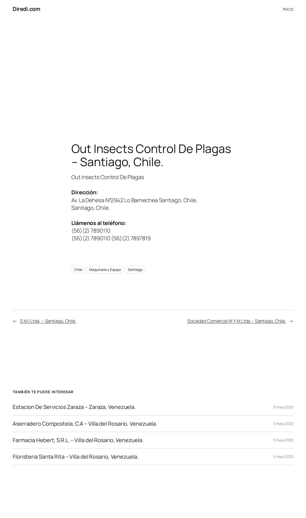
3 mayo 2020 (283, 407)
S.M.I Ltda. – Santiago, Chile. (48, 321)
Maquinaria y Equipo (105, 269)
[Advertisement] (153, 71)
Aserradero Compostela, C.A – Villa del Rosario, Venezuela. (85, 424)
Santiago (135, 269)
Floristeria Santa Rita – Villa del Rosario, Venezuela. (75, 457)
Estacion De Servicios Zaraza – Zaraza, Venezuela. (74, 407)
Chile (78, 269)
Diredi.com (26, 8)
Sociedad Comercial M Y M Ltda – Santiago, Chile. (236, 321)
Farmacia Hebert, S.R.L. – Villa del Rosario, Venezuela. (78, 440)
